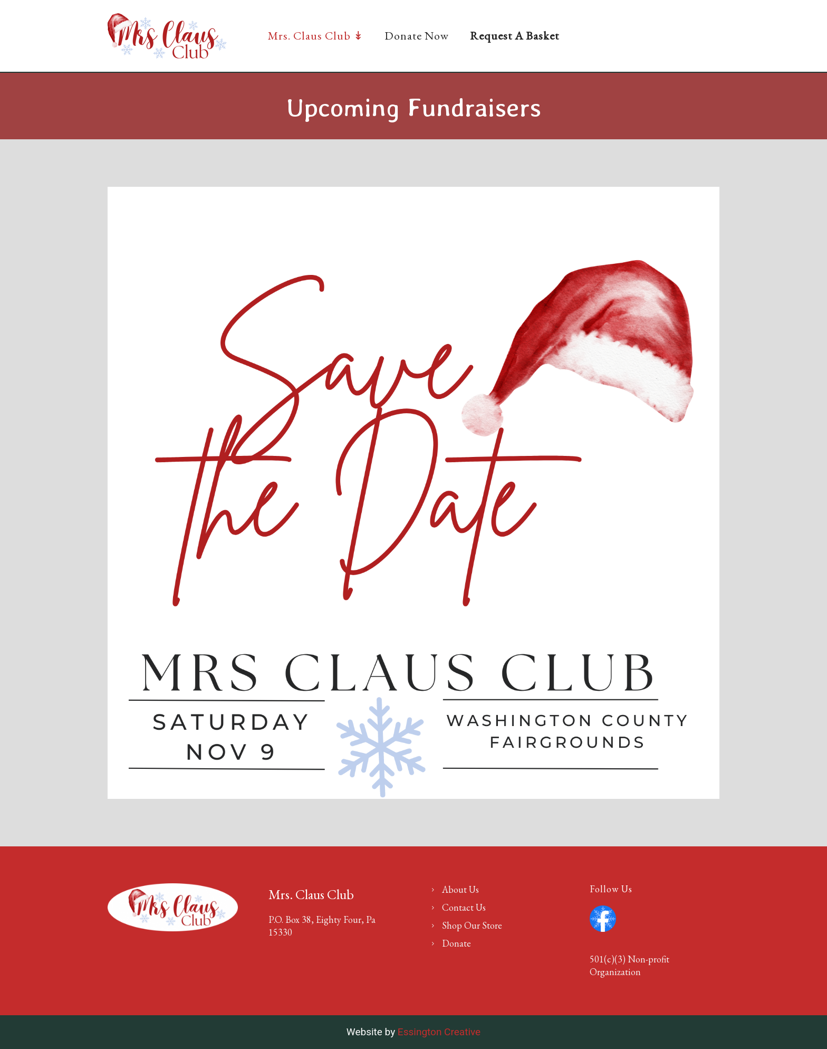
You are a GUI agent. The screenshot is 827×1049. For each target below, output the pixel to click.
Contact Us (464, 907)
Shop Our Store (472, 925)
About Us (460, 889)
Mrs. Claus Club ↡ (315, 35)
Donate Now (416, 35)
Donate (456, 943)
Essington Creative (439, 1032)
